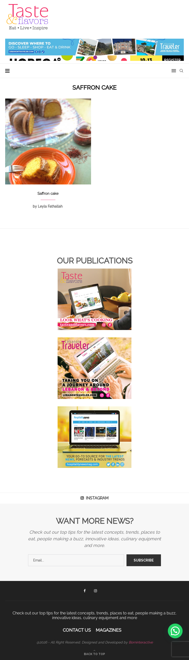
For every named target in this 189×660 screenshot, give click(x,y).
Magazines (108, 630)
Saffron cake (48, 193)
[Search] (181, 71)
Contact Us (77, 630)
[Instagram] (95, 590)
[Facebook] (85, 590)
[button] (175, 631)
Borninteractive (141, 642)
